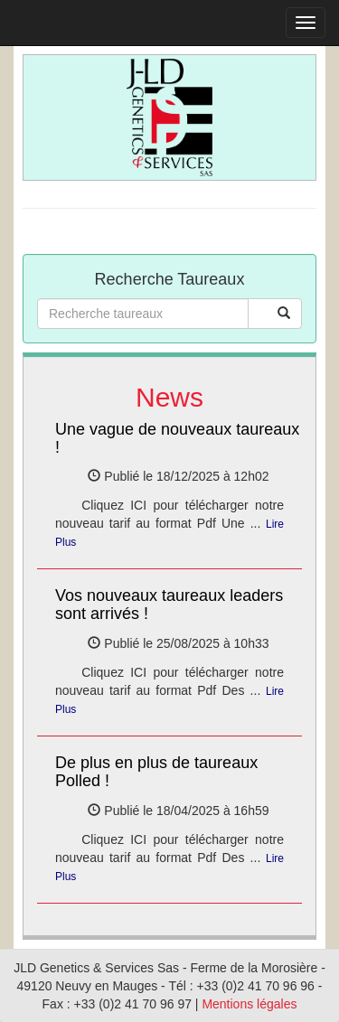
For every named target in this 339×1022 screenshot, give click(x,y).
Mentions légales (249, 1004)
